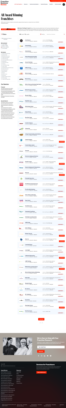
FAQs (17, 373)
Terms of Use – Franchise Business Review (22, 405)
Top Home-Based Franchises (7, 103)
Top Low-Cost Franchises (6, 373)
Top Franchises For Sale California (8, 390)
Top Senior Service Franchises (7, 102)
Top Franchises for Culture (6, 107)
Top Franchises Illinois (5, 387)
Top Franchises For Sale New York (8, 388)
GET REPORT (62, 47)
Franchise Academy (18, 379)
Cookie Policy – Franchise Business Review (50, 405)
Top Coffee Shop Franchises (6, 398)
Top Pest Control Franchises (6, 115)
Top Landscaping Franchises (7, 118)
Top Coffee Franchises (5, 377)
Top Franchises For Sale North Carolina (7, 393)
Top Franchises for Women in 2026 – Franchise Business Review (8, 109)
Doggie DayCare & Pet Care (6, 399)
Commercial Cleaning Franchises (7, 112)
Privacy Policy (19, 383)
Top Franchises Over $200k (6, 396)
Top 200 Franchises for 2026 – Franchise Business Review (7, 89)
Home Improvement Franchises (7, 114)
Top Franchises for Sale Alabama (7, 394)
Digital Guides (19, 377)
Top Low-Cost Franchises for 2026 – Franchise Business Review (8, 91)
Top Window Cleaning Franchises (7, 116)
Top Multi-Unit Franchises (6, 382)
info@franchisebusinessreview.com (8, 365)
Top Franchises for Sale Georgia (7, 383)
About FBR (18, 372)
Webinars (18, 381)
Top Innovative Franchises (6, 380)
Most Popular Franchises (6, 372)
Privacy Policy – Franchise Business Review (36, 405)
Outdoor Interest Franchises (7, 111)
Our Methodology (20, 375)
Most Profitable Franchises (6, 378)
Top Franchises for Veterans (6, 375)
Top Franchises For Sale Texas (7, 385)
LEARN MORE (61, 42)
